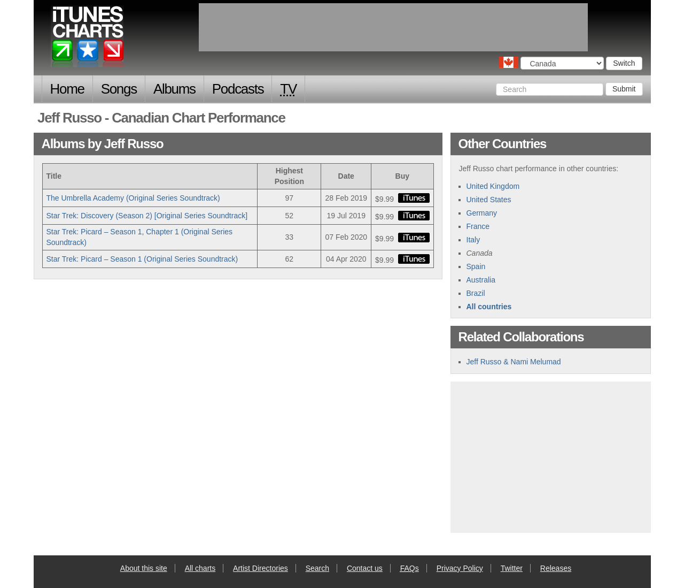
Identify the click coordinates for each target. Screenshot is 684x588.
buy (414, 198)
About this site (143, 568)
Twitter (512, 568)
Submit (624, 89)
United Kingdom (493, 186)
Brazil (476, 293)
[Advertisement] (550, 456)
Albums (174, 89)
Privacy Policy (460, 568)
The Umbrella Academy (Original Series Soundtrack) (133, 198)
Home (67, 89)
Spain (476, 266)
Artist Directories (260, 568)
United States (489, 199)
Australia (481, 280)
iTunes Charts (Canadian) (88, 39)
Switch (624, 63)
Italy (473, 239)
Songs (119, 89)
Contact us (365, 568)
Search (317, 568)
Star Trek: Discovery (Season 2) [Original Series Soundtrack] (147, 215)
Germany (482, 213)
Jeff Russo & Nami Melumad (514, 361)
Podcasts (238, 89)
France (478, 226)
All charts (200, 568)
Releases (555, 568)
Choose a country (508, 62)
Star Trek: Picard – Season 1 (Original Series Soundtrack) (142, 259)
